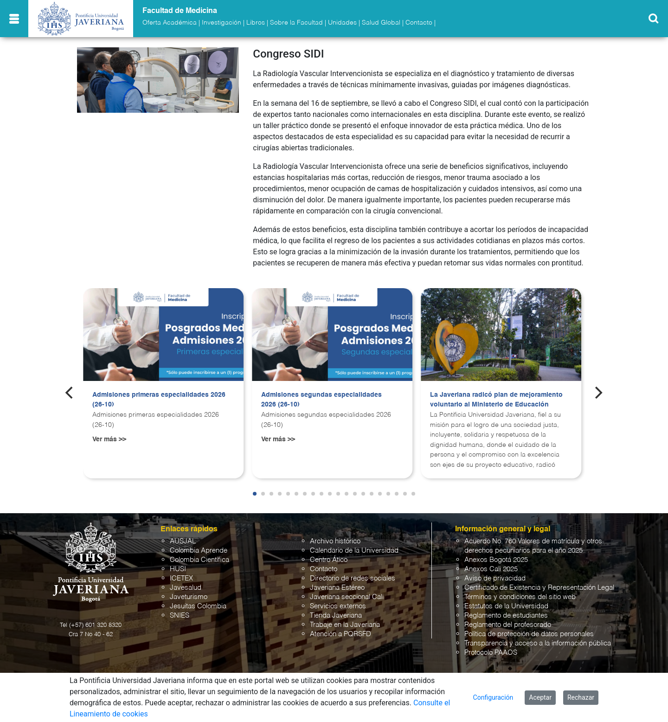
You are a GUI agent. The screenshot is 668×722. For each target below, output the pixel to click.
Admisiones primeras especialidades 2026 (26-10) (158, 400)
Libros (255, 22)
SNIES (179, 615)
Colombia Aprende (198, 550)
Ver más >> (109, 439)
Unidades (342, 22)
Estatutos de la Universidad (506, 606)
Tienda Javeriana (336, 615)
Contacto (418, 22)
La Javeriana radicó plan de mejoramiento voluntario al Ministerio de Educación (496, 400)
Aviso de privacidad (495, 578)
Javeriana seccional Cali (347, 596)
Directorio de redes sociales (352, 578)
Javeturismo (188, 596)
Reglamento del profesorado (507, 624)
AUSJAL (183, 541)
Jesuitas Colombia (198, 606)
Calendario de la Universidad (354, 550)
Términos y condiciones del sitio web (520, 596)
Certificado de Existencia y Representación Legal (539, 587)
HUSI (178, 569)
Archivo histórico (335, 541)
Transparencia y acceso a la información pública (537, 643)
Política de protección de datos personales (529, 634)
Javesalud (185, 587)
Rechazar (580, 697)
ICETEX (181, 578)
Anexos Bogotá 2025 (496, 559)
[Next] (598, 392)
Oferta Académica (169, 22)
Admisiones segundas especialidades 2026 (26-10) (321, 400)
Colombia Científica (199, 559)
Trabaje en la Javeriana (345, 624)
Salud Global (381, 22)
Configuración (493, 697)
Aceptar (540, 697)
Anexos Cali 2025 (491, 569)
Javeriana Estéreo (337, 587)
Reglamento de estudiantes (506, 615)
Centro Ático (328, 559)
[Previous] (70, 392)
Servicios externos (338, 606)
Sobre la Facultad (296, 22)
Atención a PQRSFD (340, 634)
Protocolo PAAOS (490, 652)
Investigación (221, 22)
